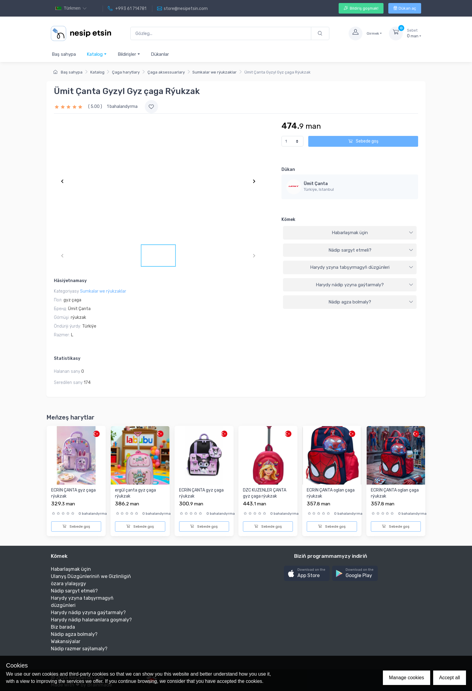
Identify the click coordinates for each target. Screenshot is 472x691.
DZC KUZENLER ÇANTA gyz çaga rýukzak (264, 493)
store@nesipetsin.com (182, 8)
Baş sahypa (64, 54)
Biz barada (63, 627)
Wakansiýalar (65, 641)
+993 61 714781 (127, 8)
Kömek (288, 219)
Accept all (449, 677)
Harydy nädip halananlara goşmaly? (91, 620)
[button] (307, 573)
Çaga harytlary (126, 72)
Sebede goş (363, 141)
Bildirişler (129, 54)
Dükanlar (160, 54)
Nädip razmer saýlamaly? (79, 649)
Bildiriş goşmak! (361, 8)
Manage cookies (406, 677)
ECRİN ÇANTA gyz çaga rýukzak (73, 493)
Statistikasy (67, 358)
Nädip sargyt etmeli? (370, 250)
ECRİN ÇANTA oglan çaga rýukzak (331, 493)
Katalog (97, 54)
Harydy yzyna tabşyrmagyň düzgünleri (361, 267)
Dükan (288, 169)
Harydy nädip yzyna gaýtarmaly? (364, 284)
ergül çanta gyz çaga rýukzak (135, 493)
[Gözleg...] (220, 33)
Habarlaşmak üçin (372, 232)
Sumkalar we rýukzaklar (214, 72)
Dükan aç (404, 8)
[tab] (350, 233)
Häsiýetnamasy (70, 280)
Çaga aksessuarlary (166, 72)
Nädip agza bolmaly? (370, 302)
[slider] (69, 106)
